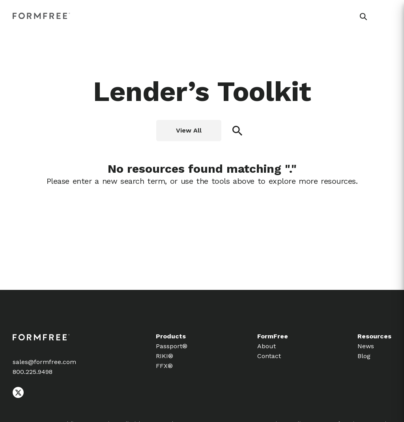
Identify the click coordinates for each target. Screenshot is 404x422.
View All (189, 130)
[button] (363, 16)
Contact (269, 356)
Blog (363, 356)
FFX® (164, 366)
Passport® (171, 346)
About (266, 346)
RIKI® (164, 356)
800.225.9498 (32, 371)
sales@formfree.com (44, 362)
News (365, 346)
